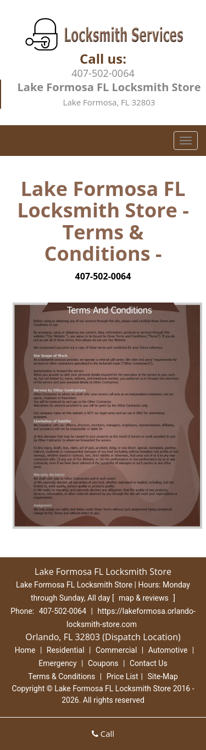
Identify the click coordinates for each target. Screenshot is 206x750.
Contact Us (149, 663)
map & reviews (144, 598)
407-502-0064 (103, 73)
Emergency (57, 663)
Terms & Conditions (61, 676)
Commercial (116, 650)
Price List (122, 676)
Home (25, 650)
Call (103, 733)
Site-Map (163, 676)
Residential (66, 650)
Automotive (168, 650)
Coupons (103, 663)
